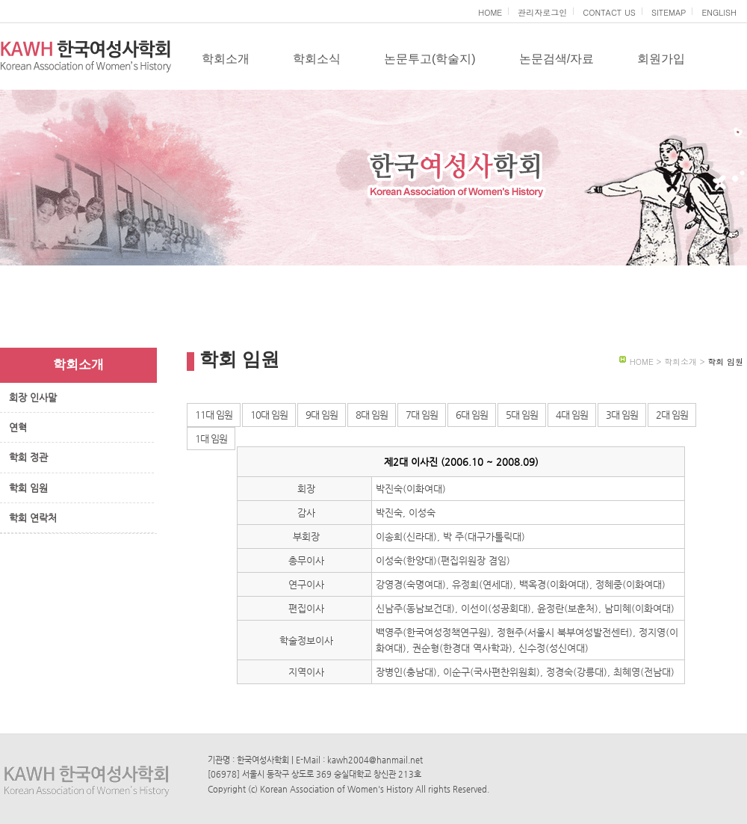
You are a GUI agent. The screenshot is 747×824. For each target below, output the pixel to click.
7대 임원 (422, 414)
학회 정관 (28, 457)
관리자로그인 (542, 12)
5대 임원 (522, 414)
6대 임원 (472, 414)
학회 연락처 (33, 517)
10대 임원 (269, 414)
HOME (490, 12)
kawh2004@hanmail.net (375, 760)
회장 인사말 (33, 397)
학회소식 (317, 58)
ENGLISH (719, 12)
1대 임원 (211, 438)
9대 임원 (322, 414)
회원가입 (661, 58)
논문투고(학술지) (430, 58)
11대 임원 (213, 414)
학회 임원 (28, 488)
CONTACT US (609, 12)
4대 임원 (572, 414)
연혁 (18, 427)
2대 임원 (672, 414)
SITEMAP (668, 12)
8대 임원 (372, 414)
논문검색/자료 (556, 58)
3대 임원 (622, 414)
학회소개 (225, 58)
